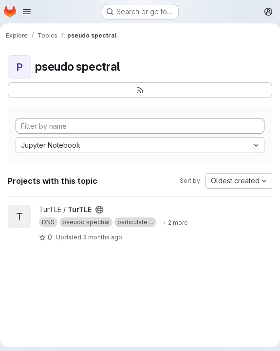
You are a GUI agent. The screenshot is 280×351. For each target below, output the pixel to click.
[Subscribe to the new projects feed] (140, 90)
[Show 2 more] (175, 222)
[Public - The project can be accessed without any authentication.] (99, 210)
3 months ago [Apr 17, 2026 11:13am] (102, 237)
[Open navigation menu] (27, 12)
